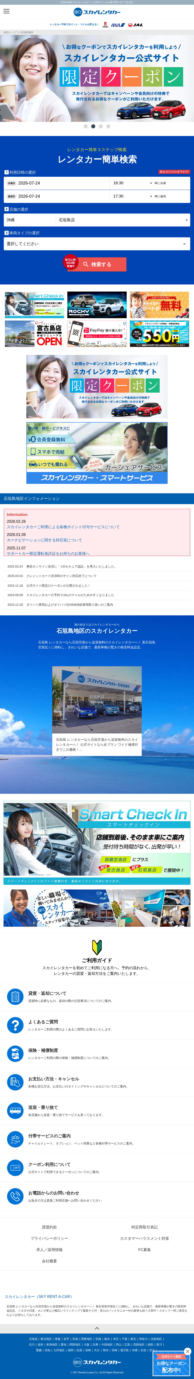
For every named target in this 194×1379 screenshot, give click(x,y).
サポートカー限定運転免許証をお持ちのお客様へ (48, 554)
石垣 (143, 1350)
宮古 (152, 1350)
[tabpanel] (97, 78)
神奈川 (143, 1339)
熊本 (106, 1350)
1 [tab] (85, 126)
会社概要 (49, 1261)
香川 (159, 1344)
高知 (47, 1350)
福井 (40, 1344)
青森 (58, 1339)
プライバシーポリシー (49, 1238)
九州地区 (59, 1350)
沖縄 (134, 1350)
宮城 (75, 1339)
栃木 (107, 1339)
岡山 (118, 1344)
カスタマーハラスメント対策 (144, 1238)
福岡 (70, 1350)
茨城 (98, 1339)
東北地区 (46, 1339)
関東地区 (86, 1339)
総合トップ (10, 32)
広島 (127, 1344)
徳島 (150, 1344)
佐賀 (79, 1350)
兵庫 (95, 1344)
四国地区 (139, 1344)
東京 (133, 1339)
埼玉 (116, 1339)
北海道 (33, 1339)
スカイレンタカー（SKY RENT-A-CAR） (39, 1297)
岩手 (66, 1339)
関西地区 (75, 1344)
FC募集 (144, 1250)
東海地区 (52, 1344)
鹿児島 (124, 1350)
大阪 (86, 1344)
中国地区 (107, 1344)
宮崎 (114, 1350)
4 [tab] (108, 126)
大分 (97, 1350)
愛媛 (39, 1350)
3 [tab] (100, 126)
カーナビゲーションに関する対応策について (44, 540)
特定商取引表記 (144, 1227)
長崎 (88, 1350)
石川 (32, 1344)
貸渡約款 (49, 1227)
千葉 (124, 1339)
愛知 (63, 1344)
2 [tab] (93, 126)
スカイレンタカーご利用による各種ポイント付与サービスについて (63, 527)
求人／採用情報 (49, 1250)
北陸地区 (156, 1339)
